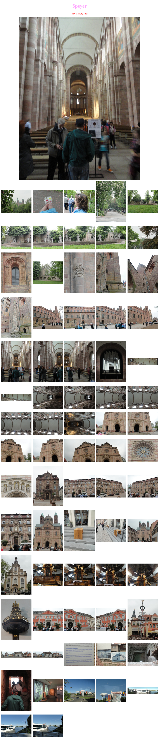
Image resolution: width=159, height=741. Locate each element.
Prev (73, 13)
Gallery (79, 13)
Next (86, 13)
